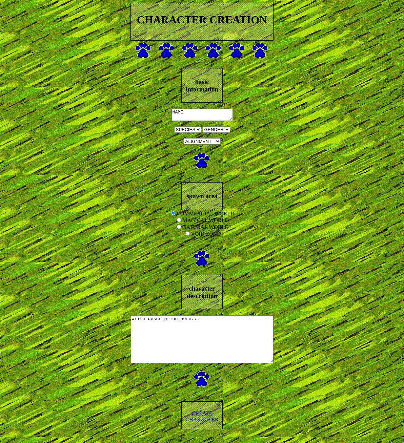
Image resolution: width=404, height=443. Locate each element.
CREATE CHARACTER (202, 428)
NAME (202, 116)
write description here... (202, 345)
